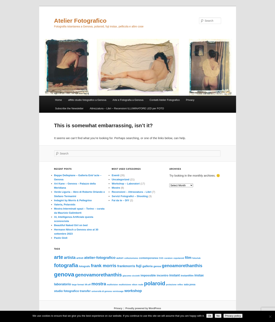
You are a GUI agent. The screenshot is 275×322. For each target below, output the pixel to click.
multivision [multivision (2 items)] (112, 284)
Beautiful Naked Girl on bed (71, 225)
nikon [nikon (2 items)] (134, 284)
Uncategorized (120, 179)
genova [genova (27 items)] (64, 274)
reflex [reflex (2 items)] (180, 284)
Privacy (190, 99)
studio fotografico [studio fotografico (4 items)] (66, 291)
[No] (270, 316)
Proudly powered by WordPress (143, 308)
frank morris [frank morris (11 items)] (104, 265)
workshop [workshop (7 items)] (133, 291)
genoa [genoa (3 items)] (157, 266)
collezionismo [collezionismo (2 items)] (131, 258)
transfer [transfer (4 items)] (85, 291)
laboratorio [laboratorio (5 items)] (62, 284)
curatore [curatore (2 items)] (168, 258)
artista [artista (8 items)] (70, 257)
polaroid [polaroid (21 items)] (154, 283)
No (218, 315)
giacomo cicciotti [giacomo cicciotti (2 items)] (131, 275)
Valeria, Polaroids (64, 204)
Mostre (116, 187)
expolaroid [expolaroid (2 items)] (178, 258)
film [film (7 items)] (188, 258)
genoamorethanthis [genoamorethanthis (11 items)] (182, 265)
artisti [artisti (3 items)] (79, 257)
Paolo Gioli (61, 237)
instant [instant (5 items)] (174, 275)
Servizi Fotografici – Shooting (130, 196)
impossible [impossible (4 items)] (148, 275)
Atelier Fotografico (80, 20)
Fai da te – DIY (120, 200)
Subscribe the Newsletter (69, 108)
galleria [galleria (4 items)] (147, 266)
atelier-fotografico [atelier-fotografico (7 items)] (100, 258)
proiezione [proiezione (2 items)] (171, 284)
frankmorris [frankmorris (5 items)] (126, 266)
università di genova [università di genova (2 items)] (102, 291)
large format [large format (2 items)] (78, 284)
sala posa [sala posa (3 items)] (189, 284)
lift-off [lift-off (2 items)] (88, 284)
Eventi (115, 175)
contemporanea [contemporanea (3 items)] (148, 257)
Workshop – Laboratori (126, 183)
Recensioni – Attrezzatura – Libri (131, 191)
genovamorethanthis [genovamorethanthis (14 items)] (98, 274)
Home (58, 99)
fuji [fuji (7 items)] (139, 266)
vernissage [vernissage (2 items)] (118, 291)
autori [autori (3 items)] (119, 257)
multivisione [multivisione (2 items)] (125, 284)
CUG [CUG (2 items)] (161, 258)
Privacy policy (233, 315)
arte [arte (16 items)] (58, 257)
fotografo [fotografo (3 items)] (84, 266)
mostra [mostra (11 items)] (99, 283)
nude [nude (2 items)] (140, 284)
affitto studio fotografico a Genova (87, 99)
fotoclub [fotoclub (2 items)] (196, 258)
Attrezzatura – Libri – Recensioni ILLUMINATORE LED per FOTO (127, 108)
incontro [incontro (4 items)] (163, 275)
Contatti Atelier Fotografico (165, 99)
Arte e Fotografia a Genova (128, 99)
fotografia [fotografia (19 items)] (66, 265)
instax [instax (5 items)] (199, 275)
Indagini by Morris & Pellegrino (73, 200)
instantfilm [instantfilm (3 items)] (187, 275)
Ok (209, 315)
